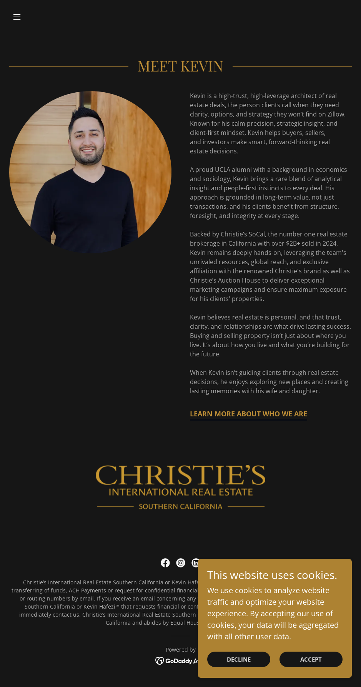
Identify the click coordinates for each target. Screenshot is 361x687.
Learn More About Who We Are (248, 413)
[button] (35, 17)
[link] (165, 563)
